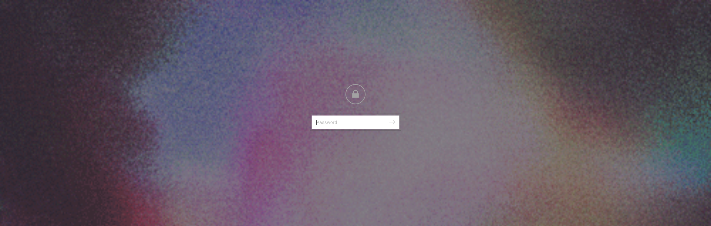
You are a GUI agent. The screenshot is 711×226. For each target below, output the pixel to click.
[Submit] (391, 122)
